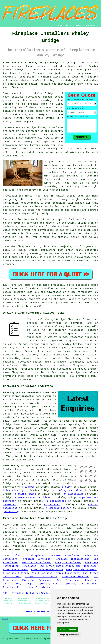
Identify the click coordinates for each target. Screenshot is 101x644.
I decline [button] (72, 629)
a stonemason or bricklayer (33, 497)
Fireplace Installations (72, 559)
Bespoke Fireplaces (65, 555)
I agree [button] (62, 629)
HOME (60, 25)
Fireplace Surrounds (36, 559)
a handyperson (56, 501)
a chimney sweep (25, 494)
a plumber (28, 487)
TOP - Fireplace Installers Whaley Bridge (31, 593)
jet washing (11, 511)
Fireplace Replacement (81, 569)
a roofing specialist (68, 490)
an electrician (74, 494)
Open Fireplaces (68, 580)
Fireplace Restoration (18, 587)
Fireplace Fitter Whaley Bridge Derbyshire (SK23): (40, 62)
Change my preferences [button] (69, 635)
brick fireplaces (55, 354)
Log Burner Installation (56, 566)
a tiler (67, 487)
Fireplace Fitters (15, 569)
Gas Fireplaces (86, 566)
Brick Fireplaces (67, 573)
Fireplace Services (75, 576)
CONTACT (78, 25)
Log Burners (88, 583)
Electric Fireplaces (30, 555)
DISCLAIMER (91, 25)
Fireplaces (29, 566)
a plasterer (52, 504)
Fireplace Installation (47, 569)
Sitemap (5, 619)
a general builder (58, 508)
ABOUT (68, 25)
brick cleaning (13, 490)
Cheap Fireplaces (67, 562)
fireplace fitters (48, 480)
